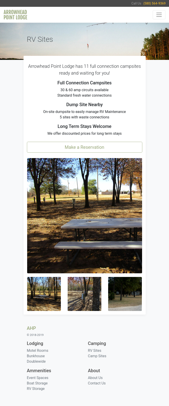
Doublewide (36, 361)
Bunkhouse (36, 356)
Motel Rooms (37, 350)
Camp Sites (97, 356)
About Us (95, 378)
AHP (31, 328)
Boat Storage (37, 383)
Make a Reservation (84, 147)
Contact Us (97, 383)
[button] (84, 215)
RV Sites (94, 350)
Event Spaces (37, 378)
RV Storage (36, 388)
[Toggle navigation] (159, 14)
